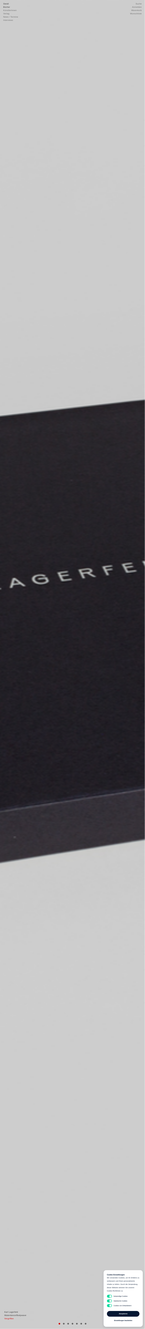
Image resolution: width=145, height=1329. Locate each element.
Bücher (6, 7)
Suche (139, 4)
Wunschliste (136, 14)
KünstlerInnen (10, 10)
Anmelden (137, 7)
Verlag (6, 14)
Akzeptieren (123, 1314)
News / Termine (10, 17)
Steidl (6, 4)
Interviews (8, 20)
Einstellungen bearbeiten (123, 1320)
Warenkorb (136, 10)
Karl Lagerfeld (10, 1317)
